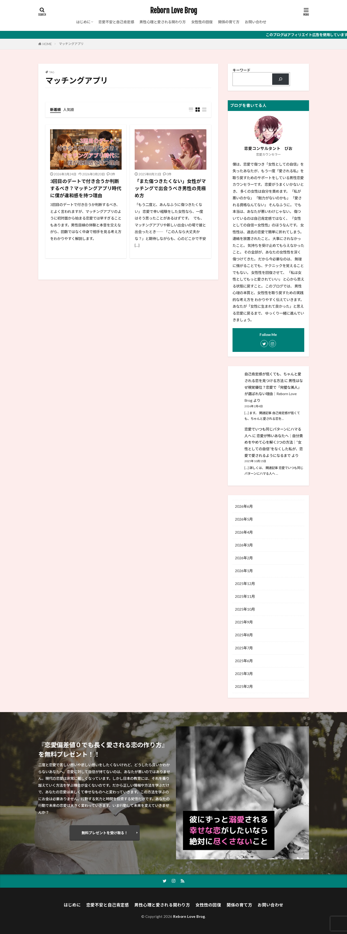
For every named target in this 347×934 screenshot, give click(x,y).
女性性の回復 (202, 22)
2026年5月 (244, 519)
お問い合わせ (255, 22)
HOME (47, 44)
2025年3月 (244, 673)
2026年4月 (244, 532)
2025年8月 (244, 635)
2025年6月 (244, 661)
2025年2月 (244, 686)
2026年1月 (244, 571)
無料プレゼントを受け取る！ (104, 833)
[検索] (280, 79)
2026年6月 (244, 506)
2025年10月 (245, 609)
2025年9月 (244, 622)
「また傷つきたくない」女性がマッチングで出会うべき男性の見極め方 (170, 188)
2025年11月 (245, 596)
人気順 (68, 109)
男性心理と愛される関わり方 (162, 22)
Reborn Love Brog (173, 10)
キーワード (241, 70)
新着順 (55, 109)
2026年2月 (244, 558)
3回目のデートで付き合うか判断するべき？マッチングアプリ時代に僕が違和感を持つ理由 (85, 188)
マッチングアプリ (71, 44)
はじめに (83, 22)
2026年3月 (244, 545)
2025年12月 (245, 583)
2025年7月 (244, 648)
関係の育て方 (228, 22)
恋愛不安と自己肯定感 (116, 22)
